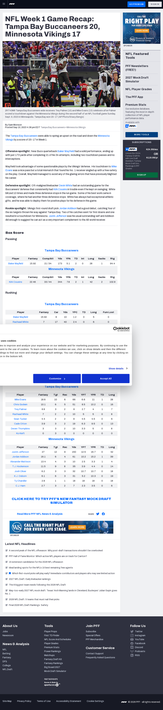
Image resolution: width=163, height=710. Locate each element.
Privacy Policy (24, 701)
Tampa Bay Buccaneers (61, 250)
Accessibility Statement (68, 701)
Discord (139, 647)
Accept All (128, 378)
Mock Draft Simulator (55, 671)
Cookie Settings (95, 701)
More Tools (141, 134)
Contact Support (95, 653)
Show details (137, 368)
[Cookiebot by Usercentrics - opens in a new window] (137, 329)
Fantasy (7, 657)
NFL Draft (7, 669)
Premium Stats (51, 647)
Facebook (140, 643)
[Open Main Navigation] (3, 4)
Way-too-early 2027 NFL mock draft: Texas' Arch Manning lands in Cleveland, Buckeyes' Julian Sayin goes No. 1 (61, 592)
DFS (5, 661)
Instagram (140, 635)
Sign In (155, 4)
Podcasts (140, 651)
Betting (7, 653)
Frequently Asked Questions (100, 657)
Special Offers (93, 635)
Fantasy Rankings (53, 663)
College (7, 665)
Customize (81, 378)
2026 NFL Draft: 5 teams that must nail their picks (32, 599)
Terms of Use (44, 701)
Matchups (49, 655)
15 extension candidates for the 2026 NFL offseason (34, 562)
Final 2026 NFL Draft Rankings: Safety (26, 605)
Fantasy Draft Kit (53, 659)
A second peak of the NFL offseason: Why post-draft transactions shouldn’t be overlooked (54, 550)
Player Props (50, 631)
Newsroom (8, 635)
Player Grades (51, 643)
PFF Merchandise (94, 639)
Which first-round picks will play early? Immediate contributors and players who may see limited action (60, 573)
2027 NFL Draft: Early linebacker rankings (28, 579)
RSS (137, 655)
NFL (5, 649)
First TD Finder (51, 635)
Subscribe (91, 631)
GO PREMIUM (136, 4)
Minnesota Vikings (61, 269)
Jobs (5, 631)
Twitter (138, 631)
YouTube (139, 639)
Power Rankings (52, 651)
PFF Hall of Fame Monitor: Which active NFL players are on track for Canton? (46, 556)
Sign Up (141, 175)
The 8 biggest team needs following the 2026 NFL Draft (35, 585)
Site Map (7, 701)
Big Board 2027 (52, 667)
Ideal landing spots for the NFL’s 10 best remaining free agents (39, 568)
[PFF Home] (12, 4)
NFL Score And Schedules (57, 639)
